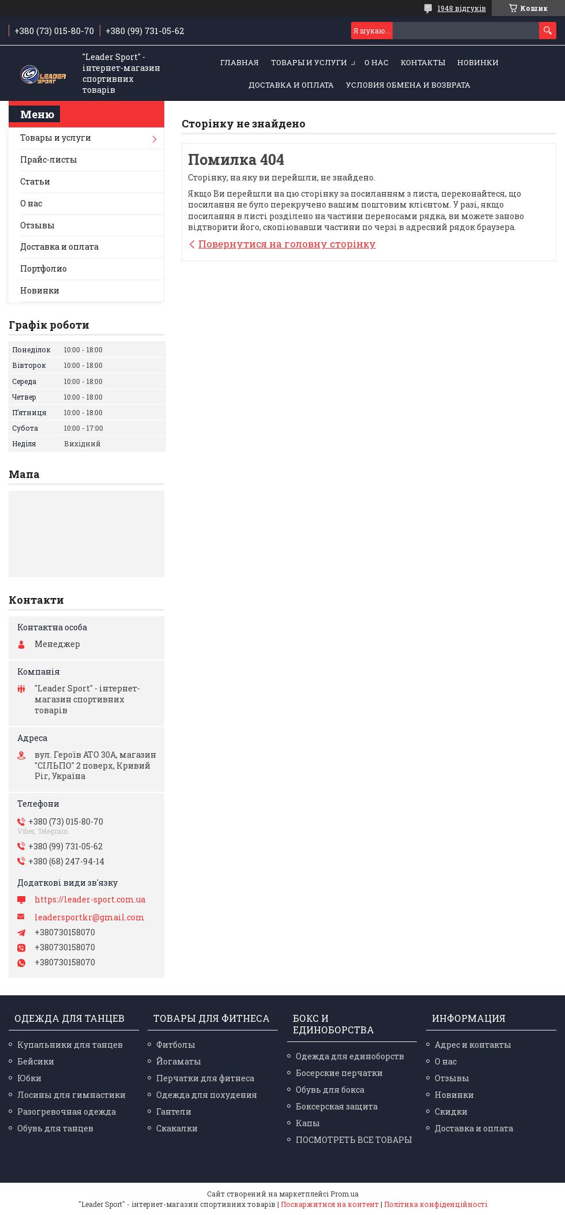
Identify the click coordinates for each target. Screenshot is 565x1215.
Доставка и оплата (291, 85)
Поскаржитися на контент (330, 1204)
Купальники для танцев (70, 1044)
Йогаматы (178, 1061)
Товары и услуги (309, 62)
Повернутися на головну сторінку (287, 243)
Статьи (35, 181)
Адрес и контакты (473, 1044)
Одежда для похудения (206, 1094)
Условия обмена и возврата (408, 85)
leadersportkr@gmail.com (90, 917)
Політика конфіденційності (435, 1204)
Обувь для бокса (330, 1089)
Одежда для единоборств (350, 1056)
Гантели (173, 1111)
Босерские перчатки (339, 1072)
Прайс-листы (48, 159)
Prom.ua (344, 1193)
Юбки (29, 1078)
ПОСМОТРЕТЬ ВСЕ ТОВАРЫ (354, 1139)
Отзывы (37, 225)
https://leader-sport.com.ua (90, 899)
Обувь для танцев (55, 1128)
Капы (308, 1123)
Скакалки (177, 1128)
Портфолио (43, 268)
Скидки (451, 1111)
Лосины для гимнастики (71, 1094)
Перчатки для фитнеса (205, 1078)
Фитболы (175, 1044)
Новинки (478, 62)
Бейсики (35, 1061)
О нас (376, 62)
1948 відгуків (462, 8)
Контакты (423, 62)
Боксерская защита (337, 1106)
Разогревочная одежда (66, 1111)
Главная (239, 62)
